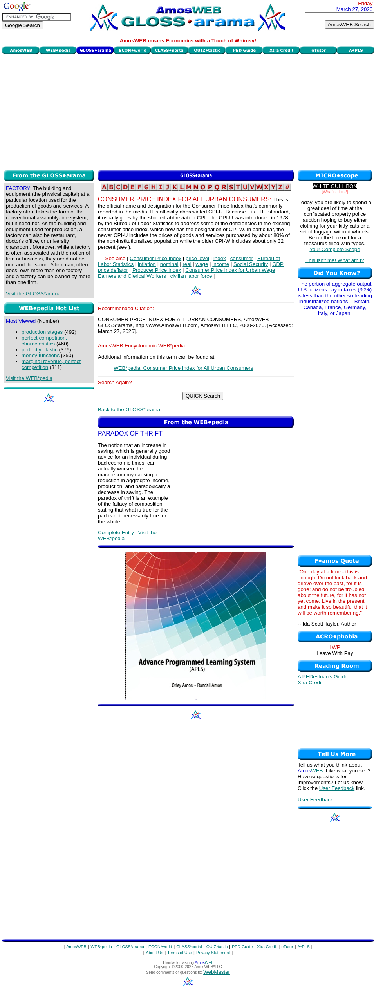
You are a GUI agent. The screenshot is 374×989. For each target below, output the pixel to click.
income (220, 264)
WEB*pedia (101, 946)
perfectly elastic (40, 350)
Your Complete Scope (334, 249)
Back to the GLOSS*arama (129, 409)
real (186, 264)
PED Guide (242, 946)
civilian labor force (191, 276)
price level (197, 258)
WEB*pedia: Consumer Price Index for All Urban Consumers (183, 368)
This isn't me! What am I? (334, 260)
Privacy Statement (213, 952)
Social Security (250, 264)
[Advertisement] (188, 111)
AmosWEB (76, 946)
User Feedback (336, 788)
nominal (169, 264)
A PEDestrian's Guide (323, 677)
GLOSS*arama (130, 946)
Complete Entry (116, 532)
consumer (241, 258)
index (219, 258)
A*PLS (303, 946)
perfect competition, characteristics (44, 341)
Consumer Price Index (155, 258)
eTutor (287, 946)
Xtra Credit (310, 682)
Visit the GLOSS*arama (33, 294)
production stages (42, 332)
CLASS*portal (189, 946)
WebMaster (216, 972)
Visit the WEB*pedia (29, 378)
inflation (147, 264)
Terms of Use (179, 952)
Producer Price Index (156, 270)
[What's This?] (335, 191)
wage (202, 264)
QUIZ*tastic (217, 946)
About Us (154, 952)
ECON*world (160, 946)
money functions (41, 355)
